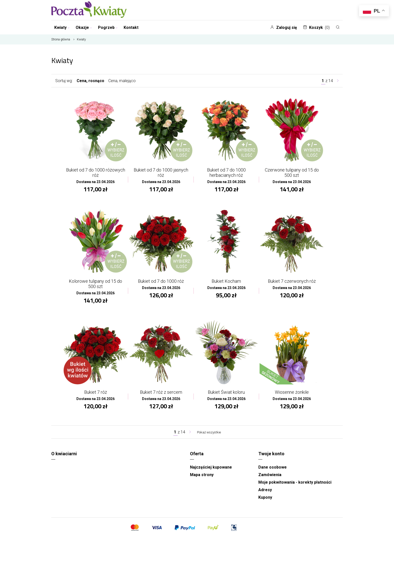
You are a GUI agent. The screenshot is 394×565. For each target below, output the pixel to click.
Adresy (265, 494)
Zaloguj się (283, 27)
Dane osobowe (272, 471)
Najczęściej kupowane (211, 471)
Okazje (84, 27)
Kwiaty (62, 27)
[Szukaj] (338, 27)
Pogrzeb (108, 27)
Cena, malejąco (122, 80)
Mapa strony (202, 479)
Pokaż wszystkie (209, 436)
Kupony (265, 501)
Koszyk (316, 27)
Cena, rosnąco (90, 80)
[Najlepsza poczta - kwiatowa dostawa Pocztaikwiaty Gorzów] (89, 10)
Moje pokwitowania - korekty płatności (294, 486)
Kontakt (131, 27)
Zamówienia (269, 479)
